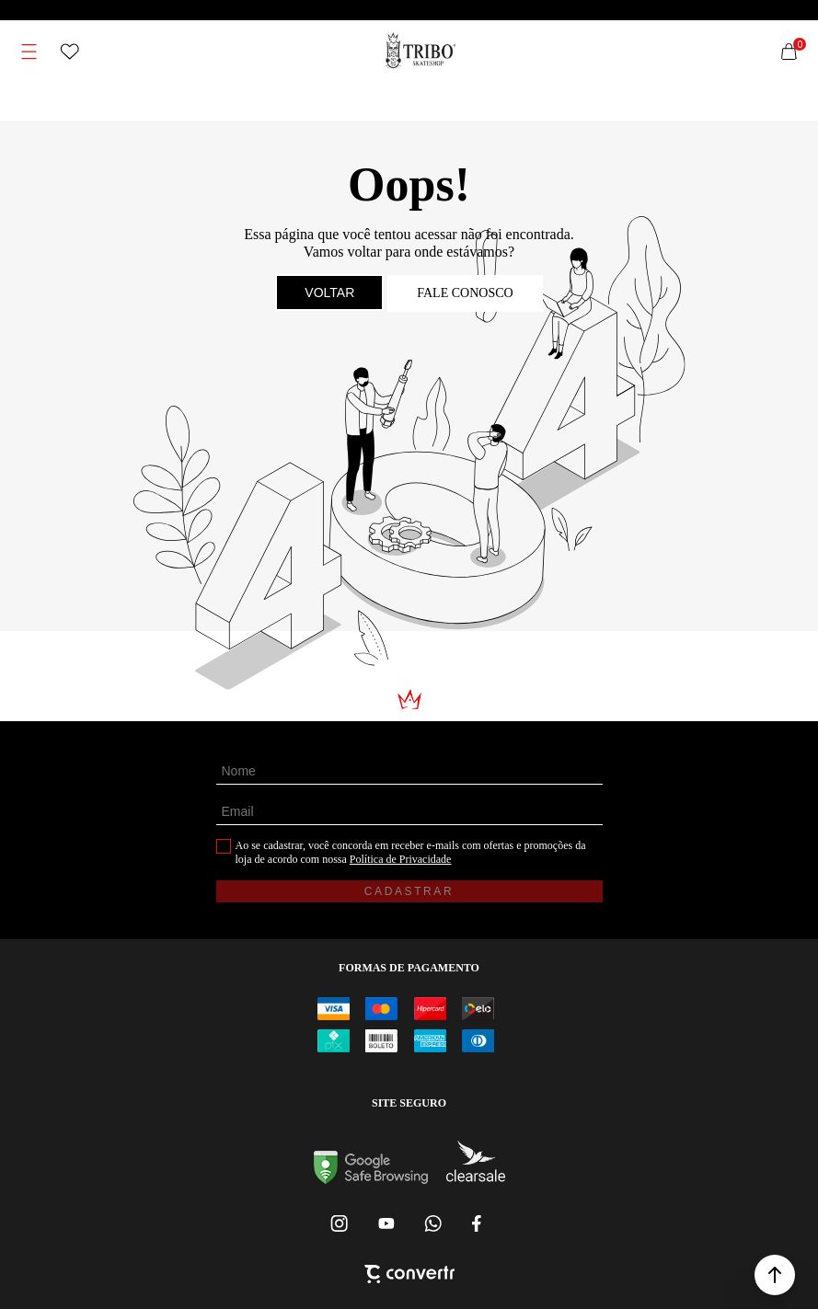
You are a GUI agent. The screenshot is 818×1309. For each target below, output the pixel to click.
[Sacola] (789, 51)
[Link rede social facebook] (478, 1223)
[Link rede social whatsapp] (432, 1223)
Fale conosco (465, 293)
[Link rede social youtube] (386, 1223)
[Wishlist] (70, 51)
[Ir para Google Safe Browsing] (371, 1179)
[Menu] (29, 51)
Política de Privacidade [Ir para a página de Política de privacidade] (401, 859)
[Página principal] (420, 51)
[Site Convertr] (409, 1276)
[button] (775, 1275)
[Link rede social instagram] (340, 1223)
